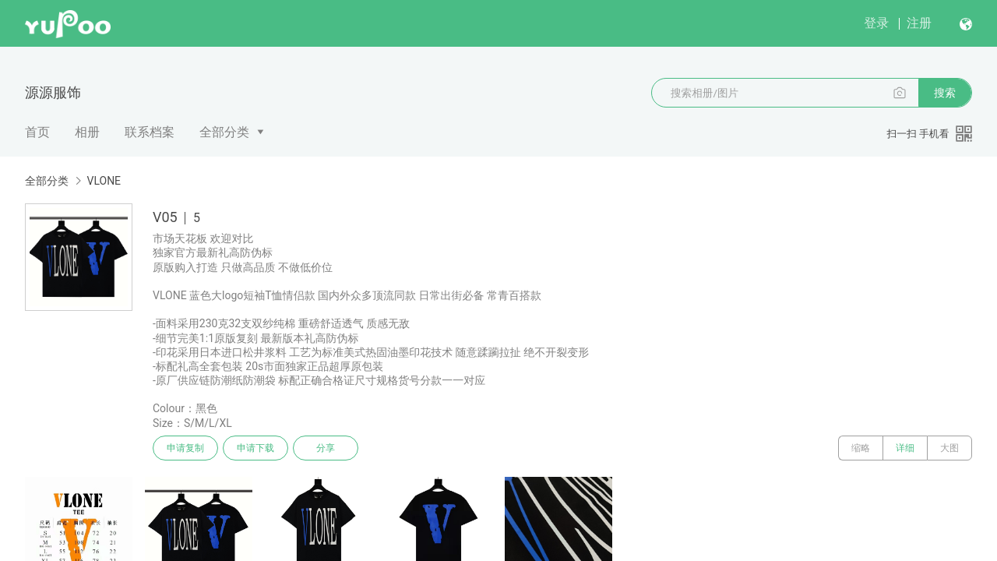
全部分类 (224, 132)
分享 (325, 448)
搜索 (945, 92)
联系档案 (149, 132)
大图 (949, 448)
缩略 (860, 448)
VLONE (103, 181)
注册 (919, 23)
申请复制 (185, 448)
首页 (37, 132)
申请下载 (255, 448)
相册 (87, 132)
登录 (876, 23)
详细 (905, 448)
